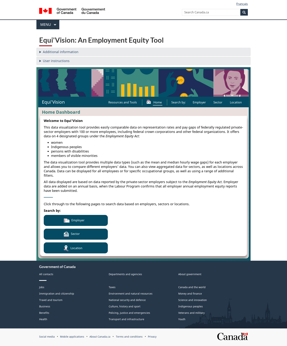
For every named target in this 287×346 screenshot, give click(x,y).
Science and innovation (192, 300)
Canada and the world (192, 287)
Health (43, 319)
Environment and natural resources (130, 293)
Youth (181, 319)
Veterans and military (191, 313)
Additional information (60, 52)
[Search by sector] (218, 102)
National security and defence (127, 300)
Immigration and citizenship (56, 293)
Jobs (41, 287)
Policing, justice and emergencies (129, 313)
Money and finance (190, 293)
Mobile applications (72, 336)
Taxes (112, 287)
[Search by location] (235, 102)
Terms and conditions (129, 336)
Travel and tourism (50, 300)
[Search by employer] (199, 102)
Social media (47, 336)
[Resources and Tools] (122, 102)
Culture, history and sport (124, 306)
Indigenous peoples (190, 306)
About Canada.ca (100, 336)
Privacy (152, 336)
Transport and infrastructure (126, 319)
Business (44, 306)
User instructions (56, 61)
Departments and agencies (125, 274)
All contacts (46, 274)
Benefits (44, 313)
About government (189, 274)
